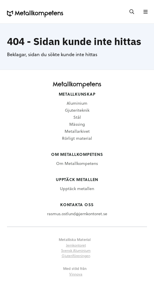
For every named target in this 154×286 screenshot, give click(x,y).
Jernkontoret (76, 245)
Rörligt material (77, 138)
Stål (77, 117)
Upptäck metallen (77, 188)
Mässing (77, 124)
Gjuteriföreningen (76, 255)
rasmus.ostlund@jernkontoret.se (77, 214)
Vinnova (75, 274)
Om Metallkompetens (77, 163)
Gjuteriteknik (77, 110)
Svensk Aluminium (76, 250)
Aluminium (77, 103)
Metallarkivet (77, 131)
